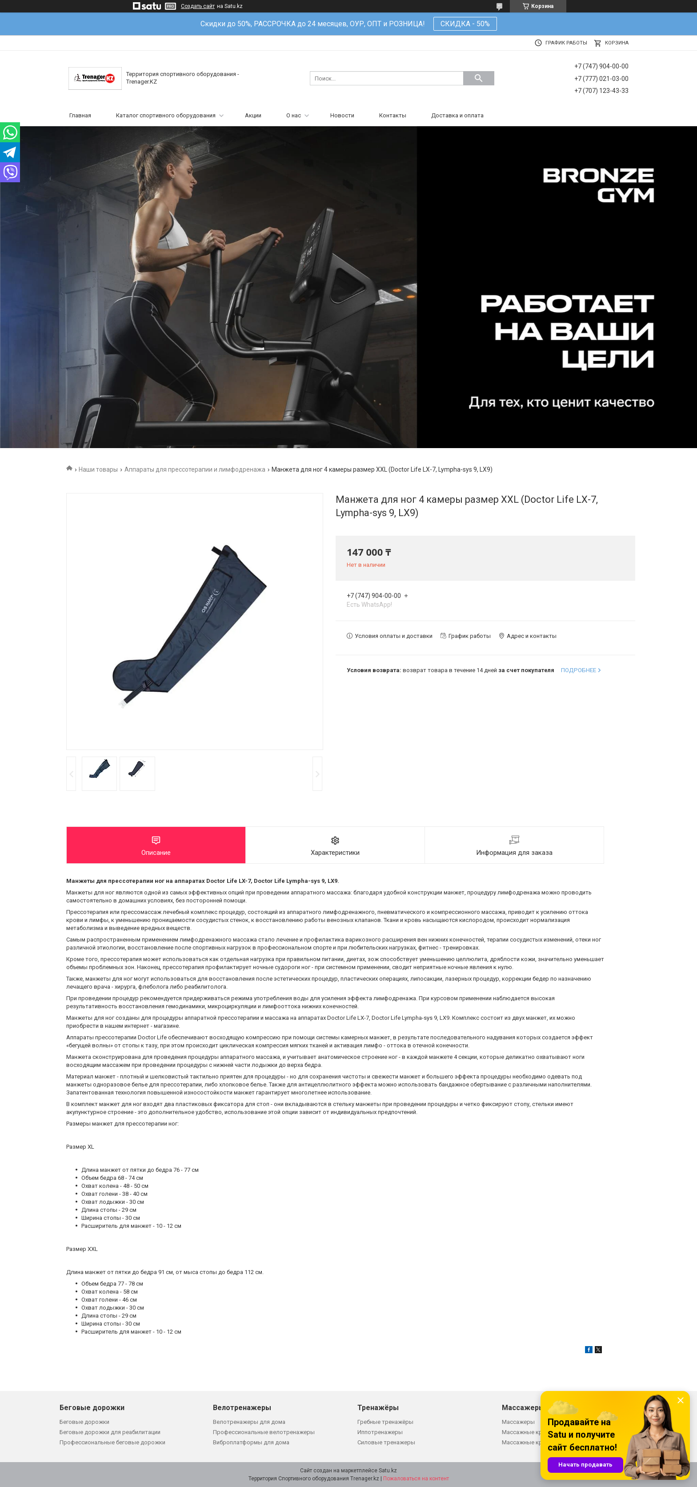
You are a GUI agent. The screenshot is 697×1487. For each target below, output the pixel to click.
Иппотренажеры (380, 1432)
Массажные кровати (530, 1442)
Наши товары (98, 469)
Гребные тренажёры (385, 1422)
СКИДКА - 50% (465, 24)
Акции (253, 115)
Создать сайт (198, 6)
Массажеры (518, 1422)
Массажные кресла (528, 1432)
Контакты (392, 115)
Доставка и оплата (457, 115)
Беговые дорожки (84, 1422)
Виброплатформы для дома (251, 1442)
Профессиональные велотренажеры (264, 1432)
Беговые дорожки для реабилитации (110, 1432)
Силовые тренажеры (386, 1442)
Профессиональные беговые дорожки (112, 1442)
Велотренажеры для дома (249, 1422)
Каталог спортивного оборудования (166, 115)
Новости (342, 115)
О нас (293, 115)
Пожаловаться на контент (416, 1478)
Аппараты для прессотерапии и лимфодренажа (194, 469)
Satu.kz (388, 1470)
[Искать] (478, 78)
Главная (80, 115)
